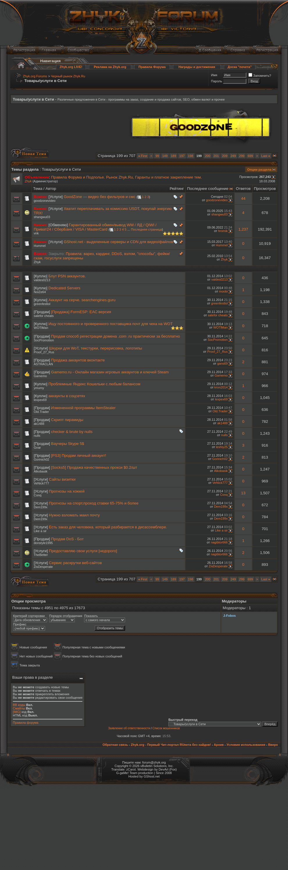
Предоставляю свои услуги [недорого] (83, 551)
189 (173, 156)
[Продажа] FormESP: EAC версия (81, 312)
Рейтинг (177, 188)
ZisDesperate (43, 566)
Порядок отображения (65, 616)
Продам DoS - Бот (67, 539)
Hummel (40, 245)
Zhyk (28, 181)
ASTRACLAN (43, 364)
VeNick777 (41, 483)
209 (224, 156)
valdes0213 (42, 280)
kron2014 (221, 387)
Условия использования (246, 744)
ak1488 (39, 423)
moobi (223, 291)
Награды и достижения (197, 67)
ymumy (39, 388)
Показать (91, 616)
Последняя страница (146, 229)
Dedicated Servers (65, 288)
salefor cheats (44, 316)
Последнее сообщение (207, 188)
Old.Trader (41, 411)
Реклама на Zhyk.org (110, 67)
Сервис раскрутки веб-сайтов (75, 563)
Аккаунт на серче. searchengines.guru (82, 300)
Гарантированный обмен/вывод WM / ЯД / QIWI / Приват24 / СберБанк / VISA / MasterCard (95, 227)
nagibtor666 (219, 542)
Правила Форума (152, 67)
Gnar (37, 447)
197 (181, 156)
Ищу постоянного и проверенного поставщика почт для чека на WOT (111, 324)
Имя (214, 75)
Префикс (19, 624)
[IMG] (17, 712)
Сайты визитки (62, 479)
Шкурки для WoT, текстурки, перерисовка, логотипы (95, 348)
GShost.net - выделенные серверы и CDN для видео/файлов (118, 242)
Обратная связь (115, 744)
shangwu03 (42, 217)
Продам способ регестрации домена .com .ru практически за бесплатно (115, 336)
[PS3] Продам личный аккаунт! (78, 455)
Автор (51, 188)
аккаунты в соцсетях (67, 396)
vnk (36, 233)
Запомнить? (259, 75)
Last (265, 156)
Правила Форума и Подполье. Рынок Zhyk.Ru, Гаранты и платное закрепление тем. (126, 177)
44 (243, 198)
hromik (223, 231)
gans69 (222, 363)
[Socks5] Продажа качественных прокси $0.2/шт (94, 467)
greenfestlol (42, 304)
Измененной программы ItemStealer (83, 408)
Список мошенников (166, 728)
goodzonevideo (45, 200)
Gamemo (40, 376)
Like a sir (40, 531)
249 (233, 156)
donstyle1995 (43, 543)
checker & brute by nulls (72, 431)
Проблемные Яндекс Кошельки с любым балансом (95, 384)
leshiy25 (221, 447)
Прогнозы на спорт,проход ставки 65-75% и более (93, 503)
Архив (219, 744)
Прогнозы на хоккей (66, 491)
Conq (37, 495)
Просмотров (265, 188)
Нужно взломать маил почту (74, 515)
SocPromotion (44, 340)
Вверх (273, 744)
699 (250, 156)
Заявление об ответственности (129, 728)
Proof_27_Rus (44, 352)
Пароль (216, 81)
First (142, 156)
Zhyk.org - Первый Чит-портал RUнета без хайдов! (171, 744)
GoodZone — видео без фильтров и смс (99, 197)
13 (243, 493)
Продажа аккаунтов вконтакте (78, 360)
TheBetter (41, 555)
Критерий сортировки (29, 616)
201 (216, 156)
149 (165, 156)
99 (157, 156)
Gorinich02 (41, 459)
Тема (37, 188)
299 (241, 156)
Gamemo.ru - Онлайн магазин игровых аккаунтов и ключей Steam (110, 372)
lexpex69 (40, 400)
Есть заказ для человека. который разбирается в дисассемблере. (108, 527)
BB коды (19, 705)
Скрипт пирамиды (67, 420)
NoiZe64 (40, 292)
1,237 (243, 229)
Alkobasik (40, 471)
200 (207, 156)
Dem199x (40, 507)
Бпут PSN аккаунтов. (67, 276)
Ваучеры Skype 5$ (67, 443)
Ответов (243, 188)
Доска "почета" (239, 67)
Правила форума (25, 722)
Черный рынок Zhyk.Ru (68, 76)
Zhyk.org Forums (35, 76)
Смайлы (19, 708)
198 (190, 156)
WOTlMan (41, 327)
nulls (37, 435)
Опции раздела (259, 169)
